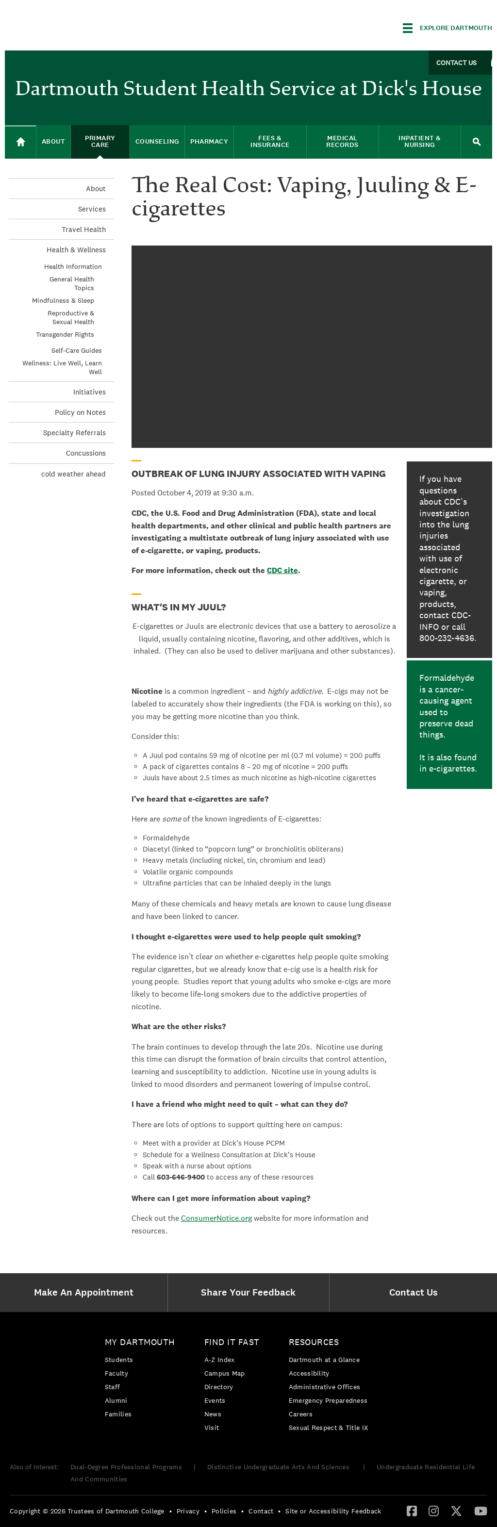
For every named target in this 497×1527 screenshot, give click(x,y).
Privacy (188, 1511)
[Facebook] (412, 1510)
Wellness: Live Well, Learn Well (62, 367)
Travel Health (84, 229)
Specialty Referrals (74, 432)
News (212, 1414)
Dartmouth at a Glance (324, 1359)
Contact (260, 1511)
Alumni (116, 1400)
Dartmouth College (81, 26)
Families (118, 1414)
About (96, 188)
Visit (211, 1427)
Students (119, 1359)
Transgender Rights (65, 334)
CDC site (282, 570)
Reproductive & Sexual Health (71, 317)
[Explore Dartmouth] (447, 28)
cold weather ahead (73, 473)
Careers (301, 1414)
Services (92, 208)
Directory (218, 1386)
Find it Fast (232, 1341)
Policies (224, 1511)
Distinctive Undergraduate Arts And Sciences (279, 1466)
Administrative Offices (325, 1386)
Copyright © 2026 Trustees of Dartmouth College (87, 1511)
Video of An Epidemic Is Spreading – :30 (312, 347)
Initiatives (89, 391)
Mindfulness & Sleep (63, 300)
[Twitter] (456, 1510)
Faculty (116, 1373)
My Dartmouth (140, 1341)
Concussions (86, 453)
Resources (314, 1341)
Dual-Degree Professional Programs (126, 1466)
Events (215, 1400)
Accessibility (309, 1373)
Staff (112, 1386)
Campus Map (224, 1373)
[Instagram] (434, 1510)
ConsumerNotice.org (216, 1218)
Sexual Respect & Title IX (328, 1427)
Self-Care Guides (76, 350)
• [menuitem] (170, 1511)
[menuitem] (86, 1292)
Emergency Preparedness (328, 1400)
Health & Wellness (76, 249)
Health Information (73, 266)
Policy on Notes (80, 412)
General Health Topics (72, 283)
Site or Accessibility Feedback (333, 1511)
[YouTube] (480, 1510)
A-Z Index (219, 1359)
